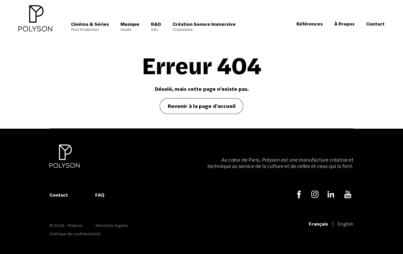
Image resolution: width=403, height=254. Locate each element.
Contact (58, 195)
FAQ (99, 195)
